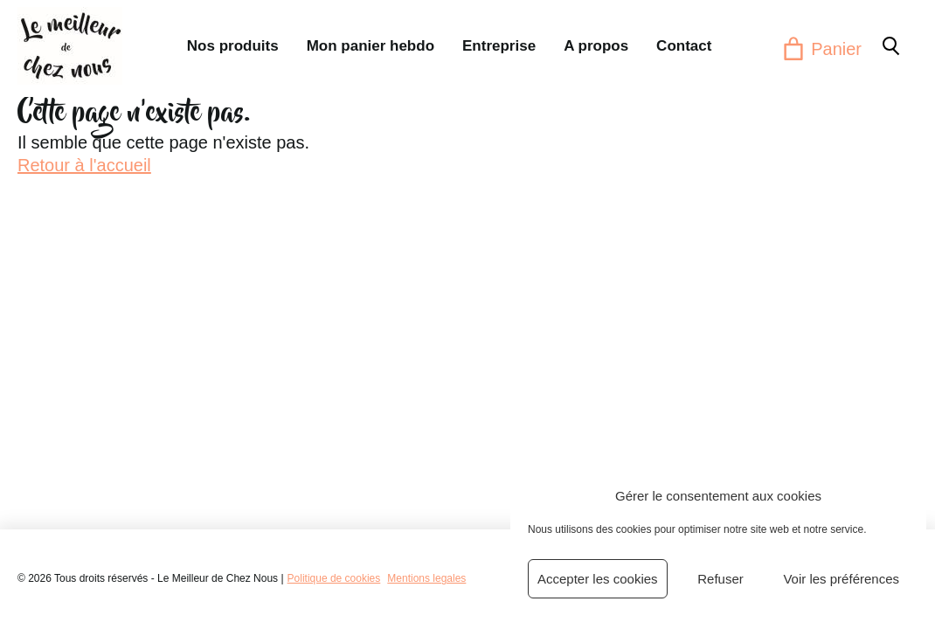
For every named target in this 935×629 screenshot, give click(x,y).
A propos (596, 46)
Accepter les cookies (597, 578)
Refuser (720, 578)
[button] (890, 45)
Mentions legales (426, 578)
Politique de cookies (334, 578)
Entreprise (499, 46)
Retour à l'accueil (84, 165)
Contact (683, 46)
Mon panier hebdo (370, 46)
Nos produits (233, 46)
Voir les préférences (841, 578)
